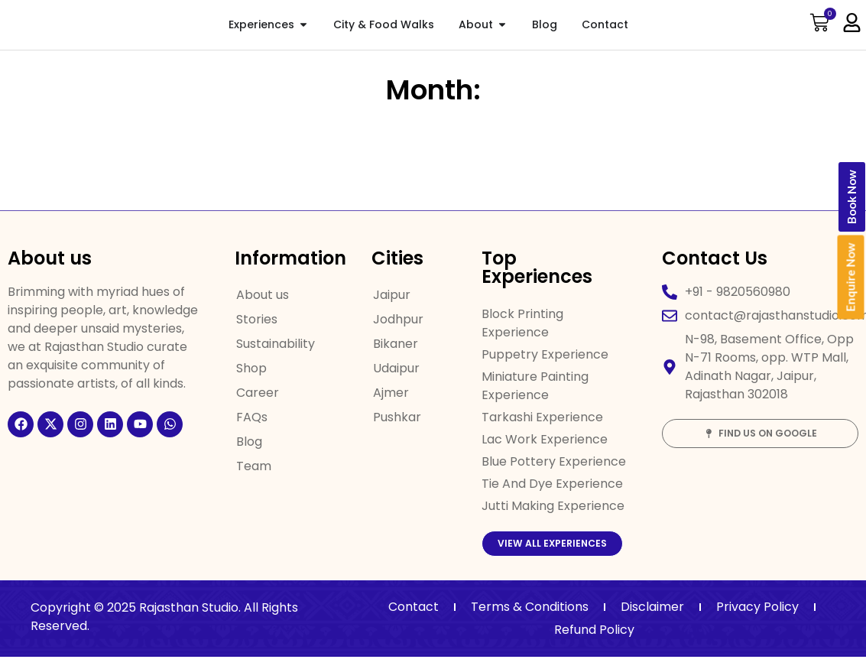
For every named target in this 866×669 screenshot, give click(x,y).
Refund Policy (594, 642)
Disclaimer (652, 619)
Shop (251, 368)
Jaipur (391, 295)
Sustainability (275, 343)
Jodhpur (398, 319)
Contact (413, 619)
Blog (249, 441)
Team (253, 466)
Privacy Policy (757, 619)
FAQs (252, 417)
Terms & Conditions (530, 619)
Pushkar (397, 417)
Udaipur (396, 368)
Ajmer (391, 392)
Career (257, 392)
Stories (256, 319)
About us (262, 295)
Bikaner (395, 343)
